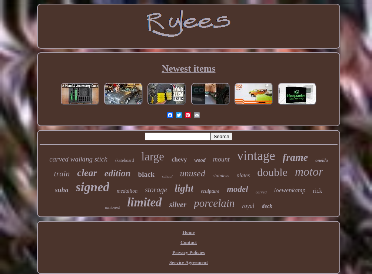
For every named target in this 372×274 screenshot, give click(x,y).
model (237, 189)
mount (221, 159)
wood (199, 160)
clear (87, 172)
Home (188, 232)
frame (295, 157)
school (167, 176)
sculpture (210, 191)
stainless (221, 175)
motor (309, 171)
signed (93, 187)
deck (267, 206)
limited (144, 202)
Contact (188, 242)
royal (248, 206)
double (272, 172)
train (62, 173)
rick (317, 190)
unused (192, 173)
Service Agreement (188, 262)
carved (261, 192)
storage (156, 190)
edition (117, 173)
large (153, 156)
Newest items (188, 68)
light (184, 188)
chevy (179, 159)
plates (243, 175)
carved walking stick (78, 159)
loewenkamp (290, 190)
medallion (127, 191)
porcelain (214, 203)
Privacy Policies (188, 252)
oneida (321, 160)
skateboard (124, 160)
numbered (112, 207)
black (146, 174)
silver (178, 204)
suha (62, 190)
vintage (256, 156)
